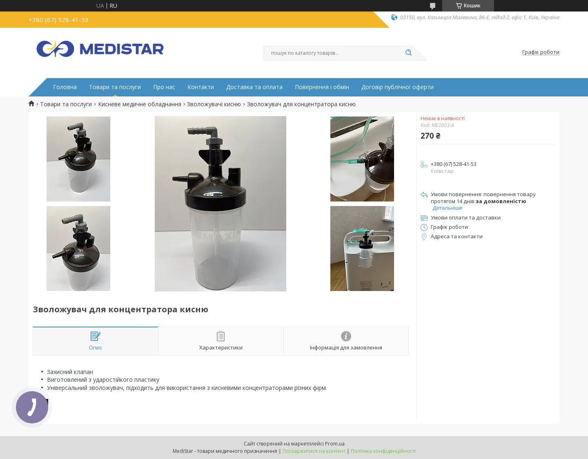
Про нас (164, 87)
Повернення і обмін (322, 87)
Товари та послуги (115, 87)
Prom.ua (335, 443)
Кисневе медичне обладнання (139, 104)
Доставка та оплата (254, 87)
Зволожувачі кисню (214, 104)
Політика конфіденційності (383, 451)
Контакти (200, 87)
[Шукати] (408, 53)
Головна (65, 87)
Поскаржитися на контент (314, 451)
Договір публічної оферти (397, 87)
